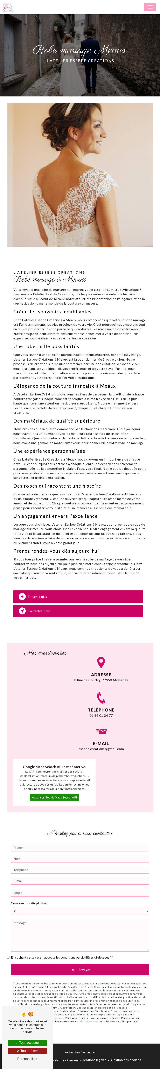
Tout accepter (27, 1042)
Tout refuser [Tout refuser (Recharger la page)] (27, 1051)
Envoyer (84, 963)
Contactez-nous (34, 610)
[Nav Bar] (150, 7)
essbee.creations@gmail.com (101, 736)
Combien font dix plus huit (29, 897)
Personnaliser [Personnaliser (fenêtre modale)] (27, 1059)
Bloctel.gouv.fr (88, 1015)
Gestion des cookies (126, 1060)
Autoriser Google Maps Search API (54, 791)
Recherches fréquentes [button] (80, 1052)
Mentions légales (94, 1060)
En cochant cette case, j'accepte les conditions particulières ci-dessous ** (62, 951)
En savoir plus (33, 596)
